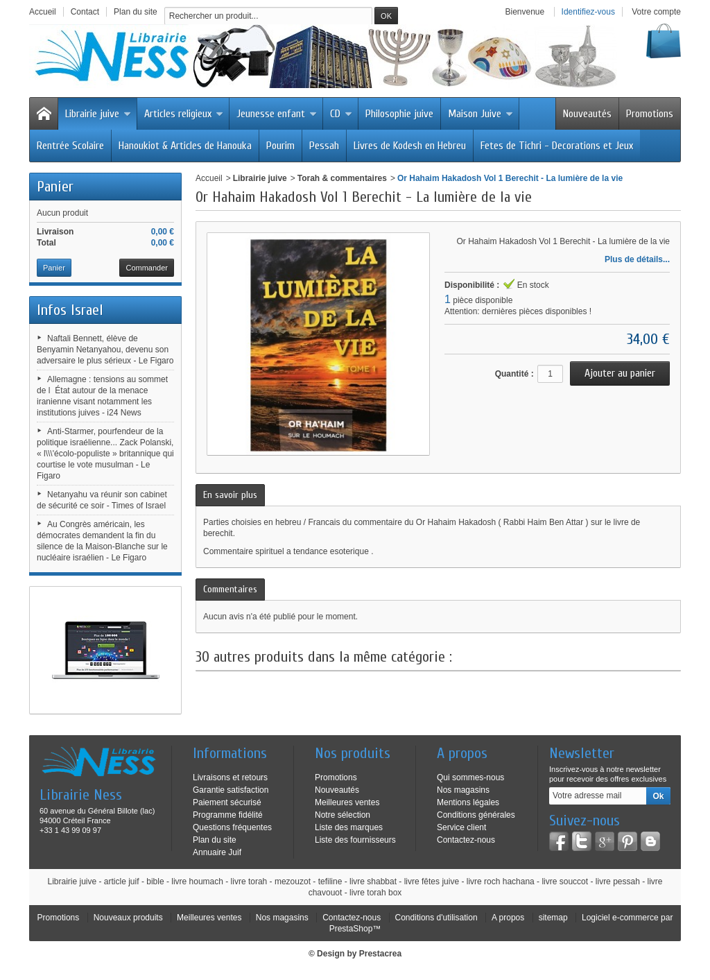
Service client (461, 827)
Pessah (324, 145)
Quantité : (514, 374)
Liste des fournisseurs (355, 840)
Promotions (649, 114)
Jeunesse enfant (276, 114)
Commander (146, 268)
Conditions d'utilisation (436, 917)
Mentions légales (468, 802)
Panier (55, 187)
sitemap (553, 917)
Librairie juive (98, 114)
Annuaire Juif (217, 852)
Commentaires (230, 589)
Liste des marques (349, 827)
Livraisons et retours (230, 777)
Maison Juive (480, 114)
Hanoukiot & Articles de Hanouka (185, 145)
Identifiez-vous (588, 12)
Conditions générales (476, 815)
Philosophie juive (399, 114)
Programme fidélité (228, 815)
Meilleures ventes (347, 802)
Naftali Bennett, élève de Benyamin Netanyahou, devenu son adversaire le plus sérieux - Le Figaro (105, 350)
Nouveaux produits (128, 917)
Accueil (209, 178)
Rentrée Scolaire (70, 145)
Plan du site (214, 840)
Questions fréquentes (232, 827)
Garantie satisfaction (230, 790)
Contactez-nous (466, 840)
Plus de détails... (637, 259)
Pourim (280, 145)
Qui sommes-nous (470, 777)
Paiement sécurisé (227, 802)
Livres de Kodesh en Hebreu (410, 145)
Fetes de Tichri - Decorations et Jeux (556, 145)
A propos (508, 917)
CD (341, 114)
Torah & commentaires (342, 178)
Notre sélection (342, 815)
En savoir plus (230, 495)
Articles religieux (183, 114)
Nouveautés (587, 114)
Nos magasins (463, 790)
